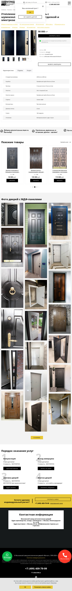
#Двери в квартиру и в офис (9, 24)
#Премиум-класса (60, 24)
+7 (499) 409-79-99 (54, 4)
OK (25, 587)
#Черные (15, 27)
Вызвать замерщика (54, 64)
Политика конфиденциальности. (36, 558)
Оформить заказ (54, 36)
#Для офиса (49, 24)
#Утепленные (40, 24)
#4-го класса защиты (43, 27)
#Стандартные (31, 27)
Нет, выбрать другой (30, 17)
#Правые (22, 27)
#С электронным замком (27, 24)
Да (30, 12)
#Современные (5, 27)
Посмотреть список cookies (42, 587)
